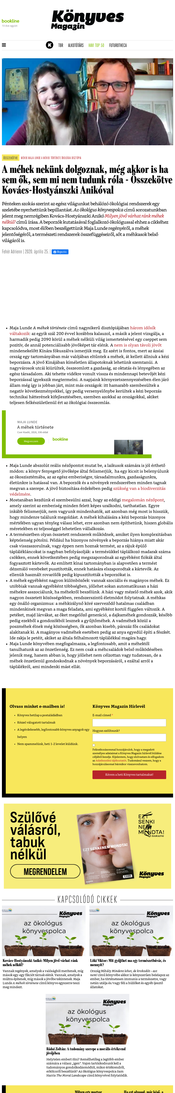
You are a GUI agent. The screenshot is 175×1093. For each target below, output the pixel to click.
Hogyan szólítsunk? (106, 730)
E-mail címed (102, 716)
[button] (4, 45)
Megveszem (31, 441)
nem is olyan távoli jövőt (138, 345)
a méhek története (51, 158)
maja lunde (34, 158)
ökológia (66, 158)
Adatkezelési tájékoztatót (111, 760)
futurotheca (119, 45)
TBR (62, 45)
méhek (24, 158)
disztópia (76, 158)
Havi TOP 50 (97, 45)
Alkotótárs (77, 45)
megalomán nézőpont (143, 500)
